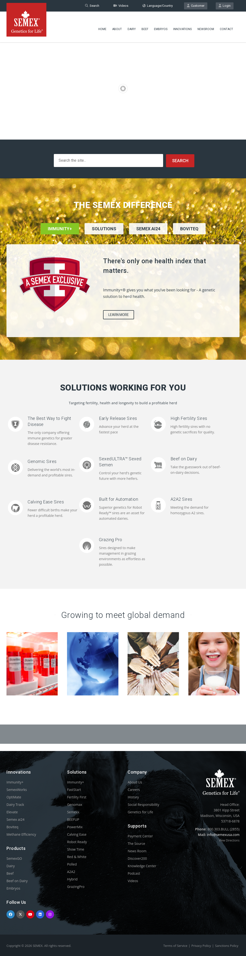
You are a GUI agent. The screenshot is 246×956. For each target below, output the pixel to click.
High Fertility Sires (189, 418)
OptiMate (13, 797)
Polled (72, 864)
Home (102, 25)
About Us (135, 782)
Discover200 (137, 858)
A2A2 (71, 871)
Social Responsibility (143, 804)
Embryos (160, 25)
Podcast (134, 873)
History (133, 797)
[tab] (104, 235)
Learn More (118, 314)
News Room (137, 850)
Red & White (76, 856)
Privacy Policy (201, 945)
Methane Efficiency (21, 834)
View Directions (229, 840)
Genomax (74, 804)
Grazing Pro (110, 539)
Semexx (73, 811)
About (117, 25)
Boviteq (12, 826)
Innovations (182, 25)
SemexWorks (16, 789)
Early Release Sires (118, 418)
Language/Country (157, 5)
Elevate (12, 811)
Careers (134, 789)
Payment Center (140, 836)
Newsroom (205, 25)
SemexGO (14, 858)
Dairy (132, 25)
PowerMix (75, 826)
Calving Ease (76, 834)
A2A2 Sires (181, 498)
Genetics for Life (140, 811)
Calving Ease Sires (46, 501)
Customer (195, 5)
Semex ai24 (15, 819)
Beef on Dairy (184, 458)
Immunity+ (15, 782)
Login (225, 5)
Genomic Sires (42, 461)
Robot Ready (77, 841)
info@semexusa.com (223, 834)
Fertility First (76, 797)
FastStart (74, 789)
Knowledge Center (142, 865)
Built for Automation (118, 498)
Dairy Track (15, 804)
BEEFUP (73, 819)
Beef (144, 25)
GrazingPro (76, 886)
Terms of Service (175, 945)
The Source (136, 843)
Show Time (75, 849)
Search (92, 5)
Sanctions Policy (226, 945)
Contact (226, 25)
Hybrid (72, 879)
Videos (120, 5)
